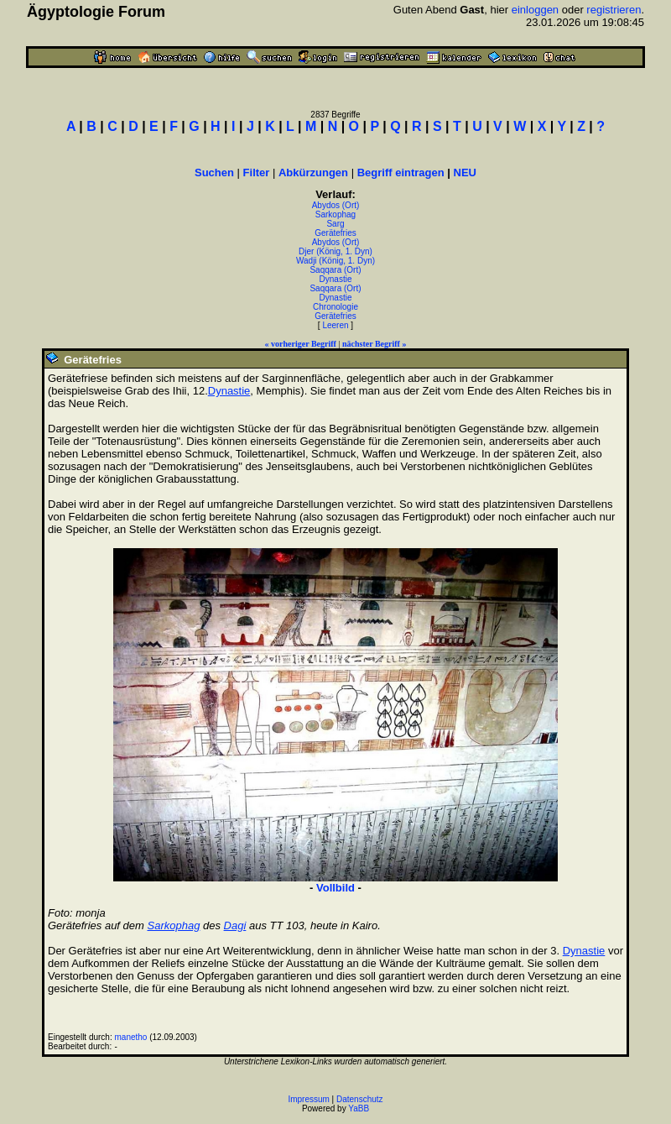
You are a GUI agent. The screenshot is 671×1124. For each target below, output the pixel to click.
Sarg (335, 223)
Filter (256, 172)
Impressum (308, 1099)
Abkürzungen (313, 172)
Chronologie (335, 306)
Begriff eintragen (401, 172)
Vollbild (335, 887)
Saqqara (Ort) (335, 269)
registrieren (613, 9)
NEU (465, 172)
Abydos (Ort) (336, 205)
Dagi (235, 925)
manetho (131, 1037)
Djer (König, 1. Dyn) (335, 251)
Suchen (214, 172)
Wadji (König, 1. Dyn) (335, 260)
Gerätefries (335, 233)
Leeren (335, 325)
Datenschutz (359, 1099)
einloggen (535, 9)
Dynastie (336, 279)
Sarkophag (335, 214)
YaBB (358, 1108)
